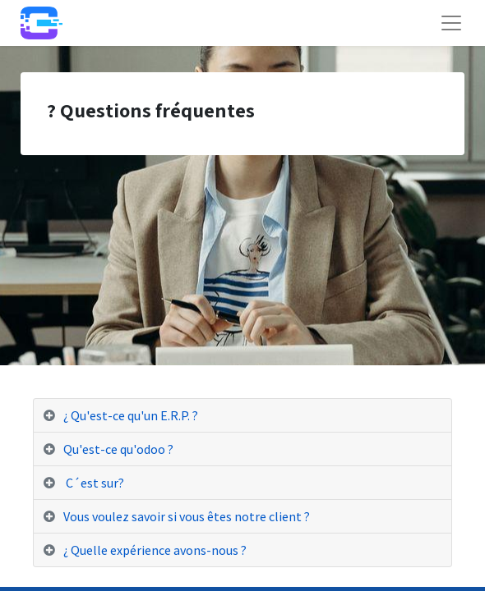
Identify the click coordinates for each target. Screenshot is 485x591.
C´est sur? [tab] (93, 482)
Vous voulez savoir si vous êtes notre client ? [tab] (186, 516)
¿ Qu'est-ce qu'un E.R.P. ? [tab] (130, 415)
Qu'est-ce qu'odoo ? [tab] (118, 449)
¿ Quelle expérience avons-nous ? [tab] (155, 550)
